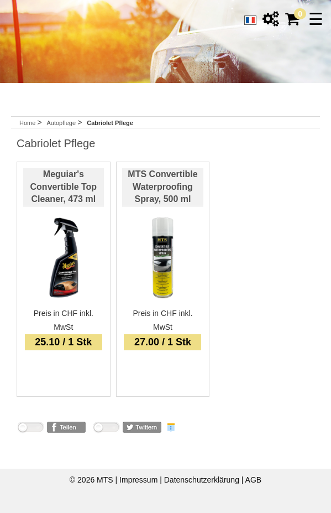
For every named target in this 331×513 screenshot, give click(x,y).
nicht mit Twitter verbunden (106, 429)
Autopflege (61, 123)
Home (27, 123)
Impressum (139, 479)
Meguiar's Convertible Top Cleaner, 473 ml (63, 186)
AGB (253, 479)
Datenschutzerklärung (202, 479)
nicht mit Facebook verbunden (30, 429)
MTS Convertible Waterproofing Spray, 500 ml (162, 186)
